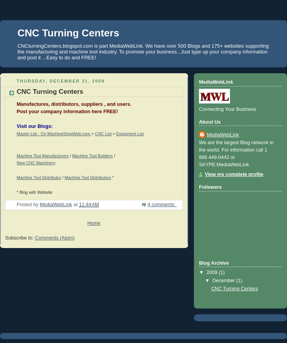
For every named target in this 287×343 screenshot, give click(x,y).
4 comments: (162, 204)
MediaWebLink (223, 135)
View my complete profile (234, 174)
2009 (213, 272)
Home (93, 223)
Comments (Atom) (54, 238)
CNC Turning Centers (50, 91)
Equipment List (130, 133)
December (225, 280)
